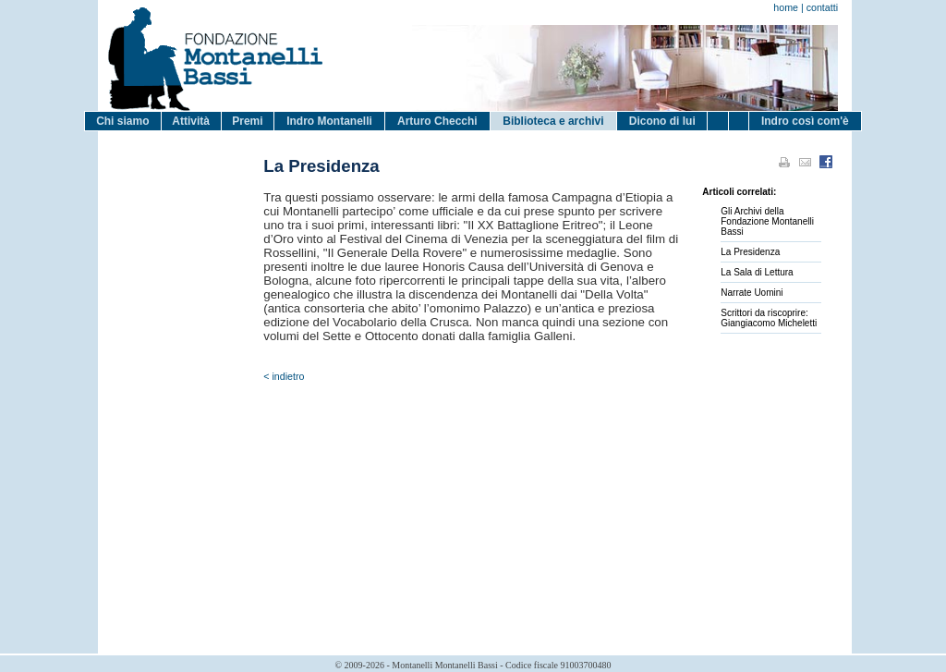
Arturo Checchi (437, 121)
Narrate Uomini (751, 292)
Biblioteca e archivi (553, 121)
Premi (247, 121)
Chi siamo (122, 121)
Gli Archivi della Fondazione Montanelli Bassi (767, 221)
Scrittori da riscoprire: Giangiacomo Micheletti (769, 318)
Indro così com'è (805, 121)
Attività (191, 121)
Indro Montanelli (329, 121)
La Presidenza (750, 252)
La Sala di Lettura (757, 272)
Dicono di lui (662, 121)
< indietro (283, 376)
